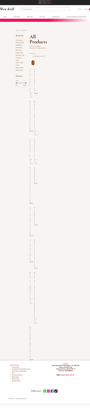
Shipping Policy (16, 380)
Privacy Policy (15, 367)
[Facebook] (52, 391)
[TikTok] (55, 391)
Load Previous (34, 62)
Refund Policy (15, 378)
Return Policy (15, 376)
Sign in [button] (86, 9)
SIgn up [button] (80, 9)
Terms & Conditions (17, 374)
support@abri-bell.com (68, 375)
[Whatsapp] (44, 391)
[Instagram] (48, 391)
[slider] (16, 83)
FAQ (13, 372)
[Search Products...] (45, 9)
